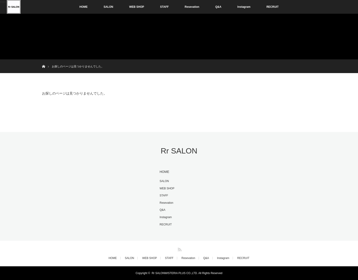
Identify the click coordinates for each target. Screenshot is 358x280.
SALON (108, 6)
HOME (83, 6)
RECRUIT (272, 6)
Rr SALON (179, 150)
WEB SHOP (136, 6)
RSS (179, 248)
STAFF (164, 6)
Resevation (192, 6)
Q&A (218, 6)
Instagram (243, 6)
